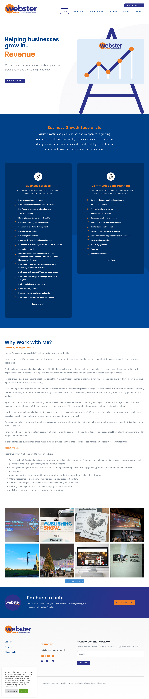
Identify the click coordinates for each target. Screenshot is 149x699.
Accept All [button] (24, 691)
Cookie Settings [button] (12, 691)
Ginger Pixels (73, 683)
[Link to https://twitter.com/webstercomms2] (42, 661)
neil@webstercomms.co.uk (53, 650)
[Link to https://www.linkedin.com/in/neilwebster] (47, 661)
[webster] (21, 5)
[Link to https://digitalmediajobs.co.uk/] (53, 661)
